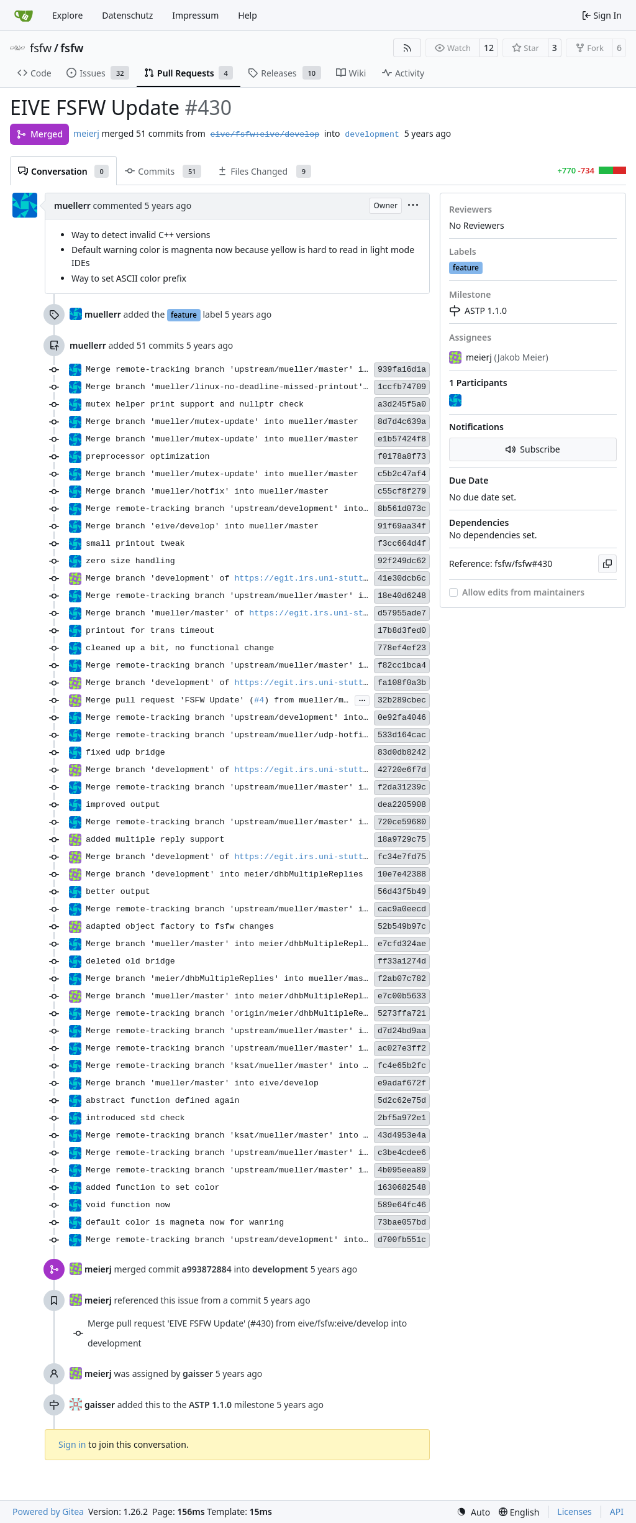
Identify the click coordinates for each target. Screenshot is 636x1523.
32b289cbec (402, 700)
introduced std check (135, 1118)
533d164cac (402, 735)
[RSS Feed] (407, 48)
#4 (259, 700)
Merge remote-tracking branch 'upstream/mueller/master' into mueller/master (269, 595)
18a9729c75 (402, 839)
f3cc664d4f (402, 543)
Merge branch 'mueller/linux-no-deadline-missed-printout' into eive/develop (269, 387)
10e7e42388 (402, 874)
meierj (86, 133)
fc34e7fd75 (402, 857)
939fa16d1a (402, 369)
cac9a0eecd (402, 909)
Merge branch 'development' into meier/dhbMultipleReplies (224, 874)
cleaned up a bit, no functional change (180, 648)
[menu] (413, 206)
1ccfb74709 (402, 387)
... (362, 699)
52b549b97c (402, 926)
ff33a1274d (402, 961)
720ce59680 (402, 822)
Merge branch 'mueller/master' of (167, 613)
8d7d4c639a (402, 421)
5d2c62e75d (402, 1100)
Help (247, 15)
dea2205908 (402, 804)
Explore (67, 15)
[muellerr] (456, 400)
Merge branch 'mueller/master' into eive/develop (202, 1083)
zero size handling (130, 561)
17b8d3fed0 (402, 630)
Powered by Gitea (48, 1511)
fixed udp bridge (125, 752)
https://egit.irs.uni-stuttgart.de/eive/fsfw (340, 578)
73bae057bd (402, 1222)
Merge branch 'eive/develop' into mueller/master (202, 526)
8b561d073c (402, 508)
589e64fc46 (402, 1205)
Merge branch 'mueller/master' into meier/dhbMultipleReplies (232, 944)
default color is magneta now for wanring (185, 1222)
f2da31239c (402, 787)
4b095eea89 (402, 1170)
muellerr (72, 205)
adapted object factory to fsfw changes (180, 926)
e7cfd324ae (402, 944)
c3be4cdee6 (402, 1152)
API (617, 1511)
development (372, 134)
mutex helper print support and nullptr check (195, 404)
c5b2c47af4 (402, 474)
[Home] (23, 15)
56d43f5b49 (402, 891)
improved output (123, 804)
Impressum (195, 15)
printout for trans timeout (150, 630)
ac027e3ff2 (402, 1048)
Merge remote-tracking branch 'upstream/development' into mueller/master (262, 717)
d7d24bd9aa (402, 1031)
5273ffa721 (402, 1013)
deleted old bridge (130, 961)
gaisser (99, 1404)
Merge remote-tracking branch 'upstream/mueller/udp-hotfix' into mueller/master (279, 735)
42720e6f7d (402, 770)
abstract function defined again (162, 1100)
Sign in (72, 1444)
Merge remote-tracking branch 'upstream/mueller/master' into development (262, 369)
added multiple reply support (155, 839)
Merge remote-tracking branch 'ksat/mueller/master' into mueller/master (259, 1065)
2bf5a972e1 (402, 1118)
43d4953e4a (402, 1135)
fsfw (41, 48)
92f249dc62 (402, 561)
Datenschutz (127, 15)
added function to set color (152, 1187)
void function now (128, 1205)
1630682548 (402, 1187)
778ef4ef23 (402, 648)
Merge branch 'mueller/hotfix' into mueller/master (207, 491)
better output (118, 891)
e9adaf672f (402, 1083)
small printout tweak (135, 543)
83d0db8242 (402, 752)
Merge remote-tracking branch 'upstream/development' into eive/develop (257, 508)
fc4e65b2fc (402, 1065)
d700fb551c (402, 1240)
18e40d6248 (402, 595)
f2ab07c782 (402, 978)
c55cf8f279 (402, 491)
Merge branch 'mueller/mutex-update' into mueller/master (222, 421)
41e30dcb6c (402, 578)
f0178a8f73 (402, 456)
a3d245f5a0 (402, 404)
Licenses (574, 1511)
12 (489, 47)
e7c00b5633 (402, 996)
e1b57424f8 (402, 439)
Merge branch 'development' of (160, 578)
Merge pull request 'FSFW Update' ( (170, 700)
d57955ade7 (402, 613)
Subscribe (533, 449)
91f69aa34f (402, 526)
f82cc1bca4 (402, 665)
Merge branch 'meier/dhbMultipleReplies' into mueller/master (232, 978)
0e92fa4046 (402, 717)
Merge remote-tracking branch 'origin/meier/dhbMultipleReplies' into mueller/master (289, 1013)
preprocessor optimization (148, 456)
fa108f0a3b (402, 683)
